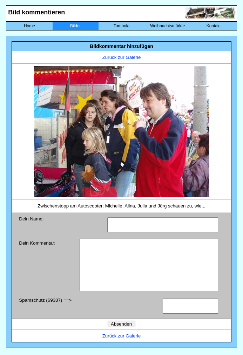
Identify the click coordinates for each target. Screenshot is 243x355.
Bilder (75, 25)
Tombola (121, 25)
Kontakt (214, 25)
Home (29, 25)
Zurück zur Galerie (121, 57)
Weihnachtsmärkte (167, 25)
